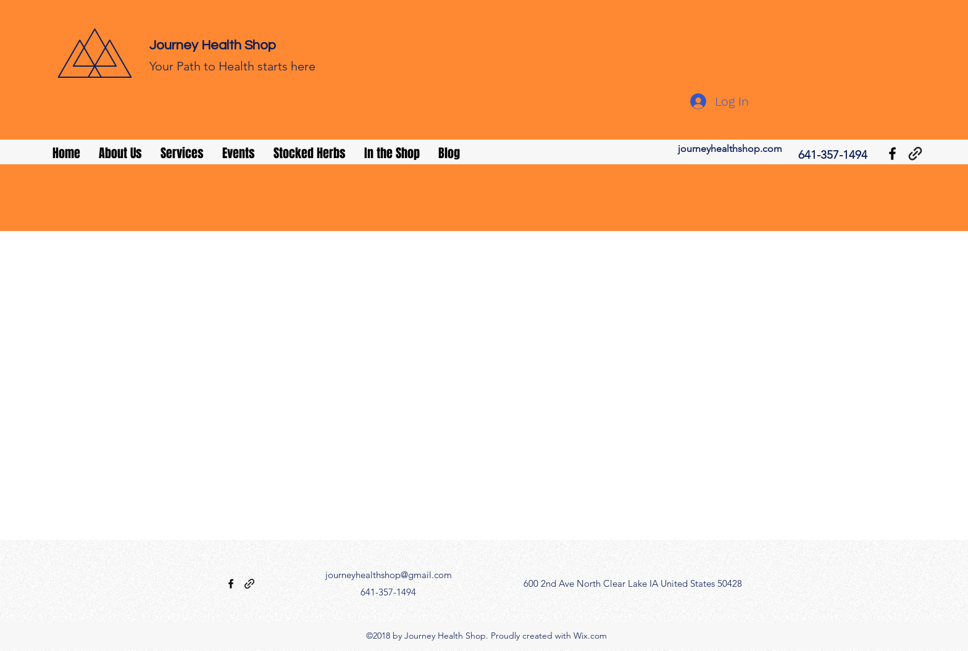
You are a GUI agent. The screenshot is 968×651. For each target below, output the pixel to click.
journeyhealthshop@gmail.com (388, 575)
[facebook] (892, 153)
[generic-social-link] (915, 153)
